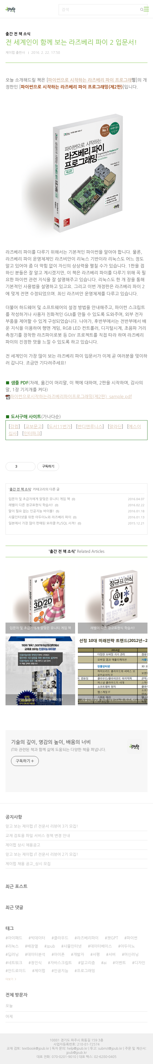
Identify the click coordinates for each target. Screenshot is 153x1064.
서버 (112, 954)
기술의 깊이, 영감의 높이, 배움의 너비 (51, 742)
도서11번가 (60, 426)
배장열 (32, 946)
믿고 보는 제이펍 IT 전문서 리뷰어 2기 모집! (42, 854)
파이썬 (132, 938)
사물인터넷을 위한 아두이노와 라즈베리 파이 (40, 517)
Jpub (51, 946)
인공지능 (61, 971)
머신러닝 (131, 954)
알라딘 (115, 426)
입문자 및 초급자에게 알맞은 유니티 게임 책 (39, 499)
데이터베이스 (101, 946)
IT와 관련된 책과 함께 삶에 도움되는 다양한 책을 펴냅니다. (58, 750)
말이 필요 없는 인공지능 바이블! (31, 511)
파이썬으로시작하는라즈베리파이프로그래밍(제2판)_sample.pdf (69, 396)
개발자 (78, 954)
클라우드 (61, 938)
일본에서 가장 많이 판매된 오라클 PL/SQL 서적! (42, 523)
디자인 (140, 963)
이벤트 (120, 963)
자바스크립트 (61, 963)
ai (104, 963)
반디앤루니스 (90, 426)
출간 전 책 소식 (20, 489)
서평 (96, 954)
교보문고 (33, 426)
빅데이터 (38, 938)
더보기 (9, 979)
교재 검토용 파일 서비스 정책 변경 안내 (38, 836)
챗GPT (112, 938)
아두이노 (128, 946)
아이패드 (15, 938)
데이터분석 (36, 954)
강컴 (14, 426)
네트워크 (15, 963)
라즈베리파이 (88, 938)
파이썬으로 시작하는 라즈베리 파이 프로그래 (90, 80)
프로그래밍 (86, 971)
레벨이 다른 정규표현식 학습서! (31, 505)
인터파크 (32, 433)
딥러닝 (13, 954)
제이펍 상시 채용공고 (23, 845)
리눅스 (13, 946)
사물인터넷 (73, 946)
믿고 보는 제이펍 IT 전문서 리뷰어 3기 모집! (42, 826)
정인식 (36, 963)
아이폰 (59, 954)
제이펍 (39, 971)
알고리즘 (87, 963)
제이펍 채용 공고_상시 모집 (28, 864)
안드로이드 (17, 971)
